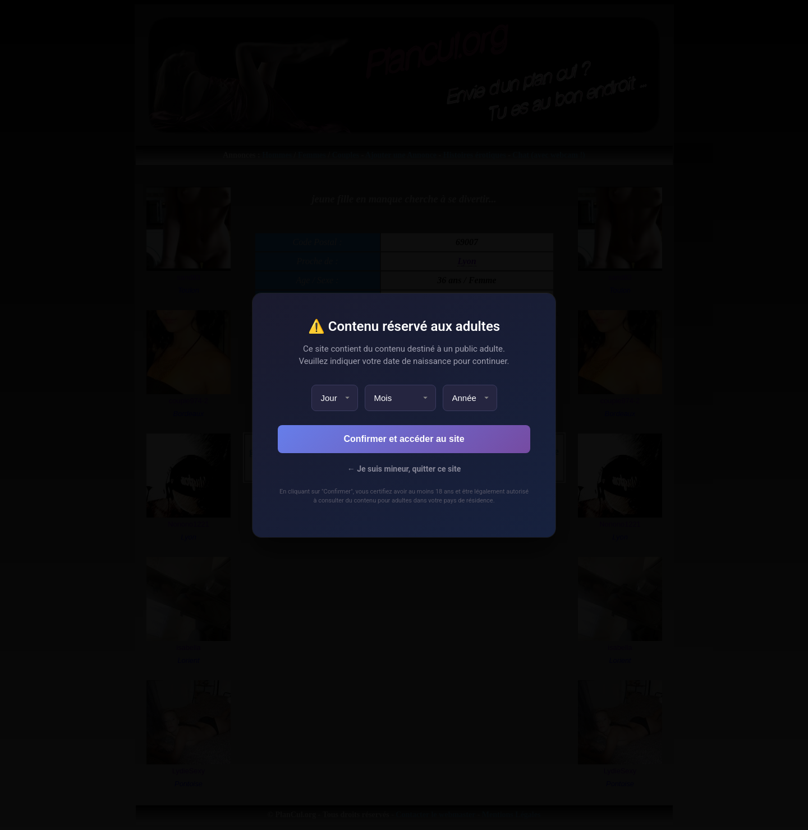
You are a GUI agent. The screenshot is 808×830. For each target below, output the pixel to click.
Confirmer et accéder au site (403, 439)
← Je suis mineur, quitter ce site (404, 468)
